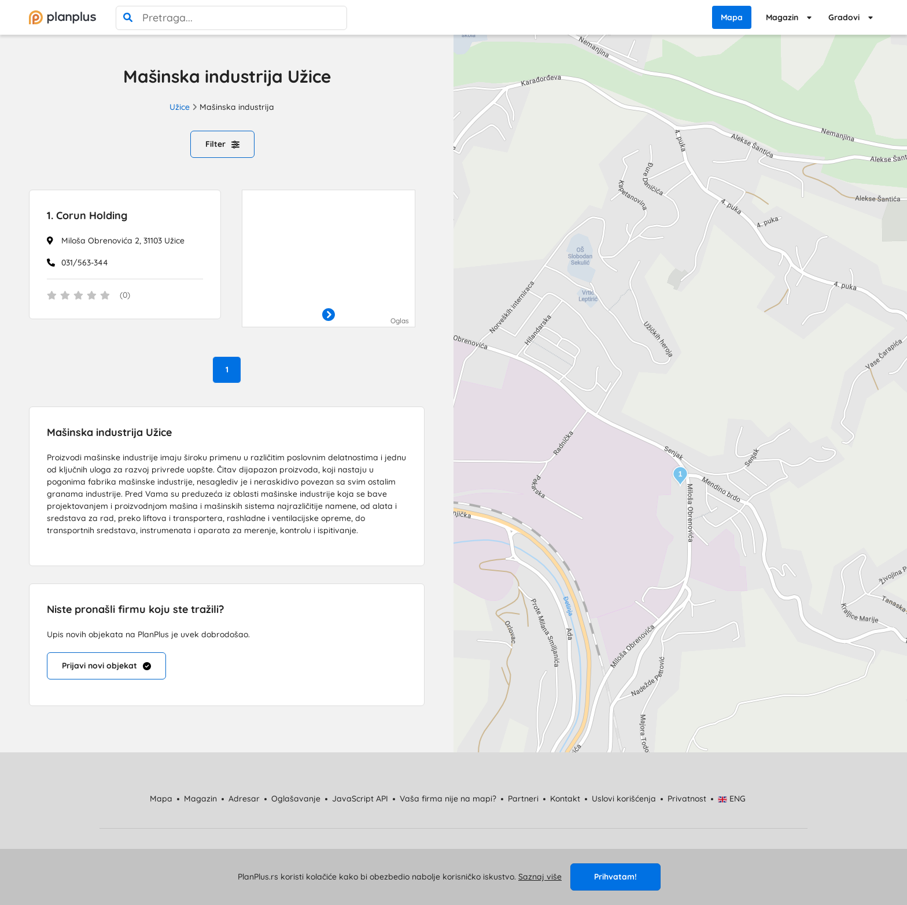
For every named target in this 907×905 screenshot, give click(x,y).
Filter (222, 144)
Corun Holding (87, 215)
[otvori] (328, 315)
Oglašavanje (295, 798)
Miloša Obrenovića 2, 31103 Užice (123, 240)
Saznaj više (540, 876)
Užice (179, 107)
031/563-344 (84, 262)
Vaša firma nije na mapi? (448, 798)
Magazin (782, 17)
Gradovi (844, 17)
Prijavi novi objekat (106, 665)
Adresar (244, 798)
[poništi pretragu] (334, 17)
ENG (732, 798)
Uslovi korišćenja (624, 798)
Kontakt (565, 798)
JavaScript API (360, 798)
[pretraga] (127, 17)
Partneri (523, 798)
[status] (125, 296)
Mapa (732, 17)
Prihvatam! (615, 876)
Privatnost (687, 798)
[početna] (62, 17)
